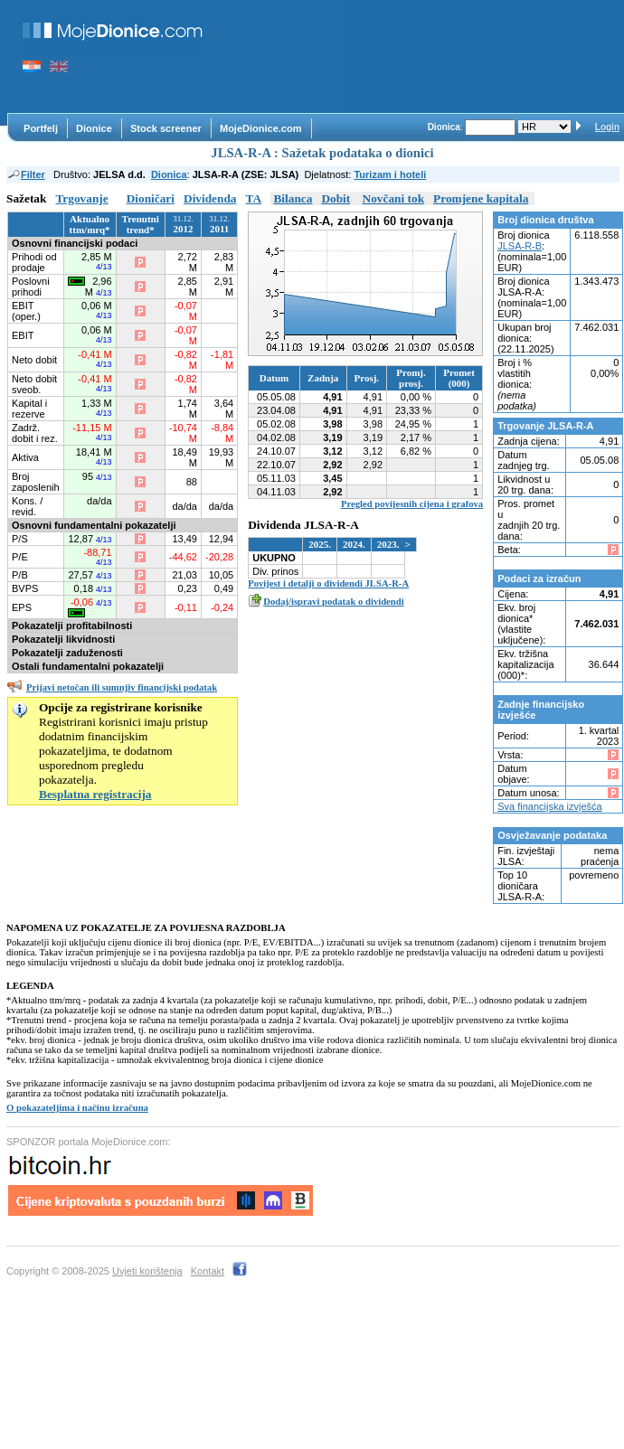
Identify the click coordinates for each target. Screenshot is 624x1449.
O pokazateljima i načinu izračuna (77, 1108)
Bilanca (292, 198)
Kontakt (207, 1271)
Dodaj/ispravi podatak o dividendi (333, 602)
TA (254, 198)
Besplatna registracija (95, 794)
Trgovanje (81, 198)
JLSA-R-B (519, 245)
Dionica (169, 174)
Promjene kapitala (480, 198)
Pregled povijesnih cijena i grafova (412, 504)
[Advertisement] (280, 56)
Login (607, 127)
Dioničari (151, 198)
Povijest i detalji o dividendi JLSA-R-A (328, 583)
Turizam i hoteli (390, 174)
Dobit (335, 198)
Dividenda (210, 198)
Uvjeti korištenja (147, 1271)
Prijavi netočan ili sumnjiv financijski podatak (121, 687)
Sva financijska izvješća (549, 806)
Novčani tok (394, 198)
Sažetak (26, 198)
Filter (25, 174)
